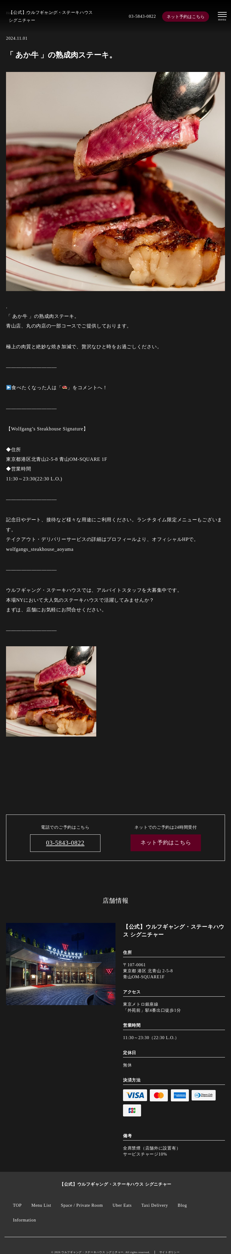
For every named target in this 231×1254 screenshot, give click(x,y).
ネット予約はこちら (186, 16)
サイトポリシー (169, 1252)
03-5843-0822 (142, 16)
